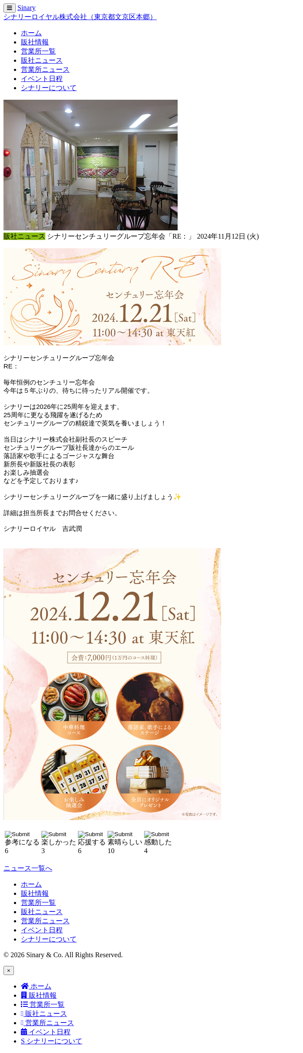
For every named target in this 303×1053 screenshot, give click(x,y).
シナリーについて (49, 87)
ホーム (31, 33)
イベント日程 (42, 78)
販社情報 (35, 42)
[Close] (8, 970)
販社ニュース (42, 60)
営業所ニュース (45, 69)
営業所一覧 (38, 51)
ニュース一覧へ (27, 868)
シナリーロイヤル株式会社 (80, 16)
